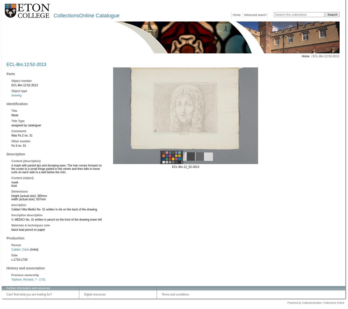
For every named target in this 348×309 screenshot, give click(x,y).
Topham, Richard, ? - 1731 (28, 279)
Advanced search (255, 15)
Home (236, 15)
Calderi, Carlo (20, 249)
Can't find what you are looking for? (29, 294)
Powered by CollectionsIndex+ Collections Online (315, 302)
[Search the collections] (299, 14)
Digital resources (95, 294)
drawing (16, 95)
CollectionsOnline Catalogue (86, 16)
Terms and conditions (175, 294)
